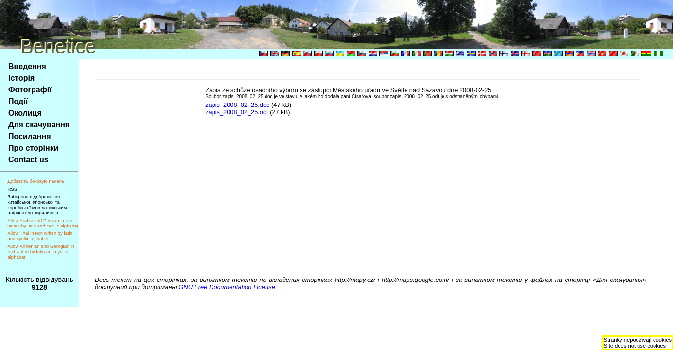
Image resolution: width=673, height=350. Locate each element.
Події (18, 101)
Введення (27, 66)
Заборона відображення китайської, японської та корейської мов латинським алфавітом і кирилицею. (37, 204)
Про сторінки (33, 148)
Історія (21, 78)
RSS (12, 189)
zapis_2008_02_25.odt (236, 112)
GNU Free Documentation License (226, 287)
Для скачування (39, 125)
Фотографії (30, 90)
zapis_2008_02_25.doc (237, 104)
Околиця (25, 113)
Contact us (28, 160)
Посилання (29, 136)
